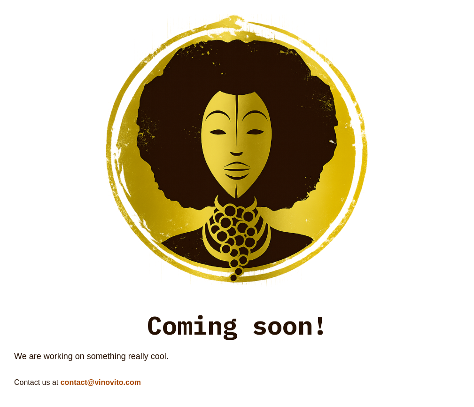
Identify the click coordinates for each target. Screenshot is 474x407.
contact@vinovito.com (101, 382)
